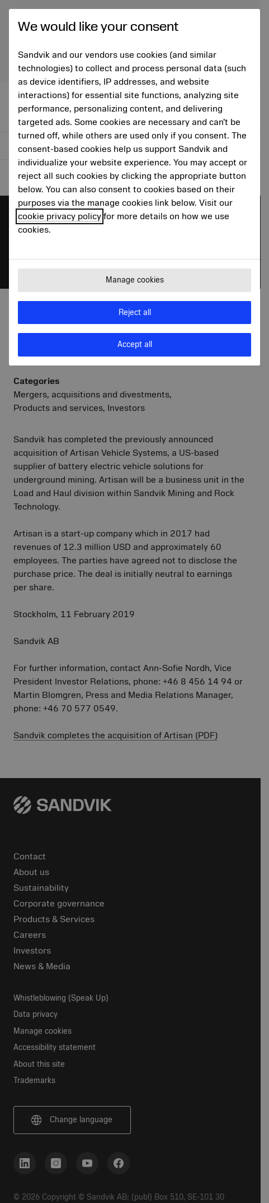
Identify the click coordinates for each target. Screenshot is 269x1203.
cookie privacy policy (59, 216)
